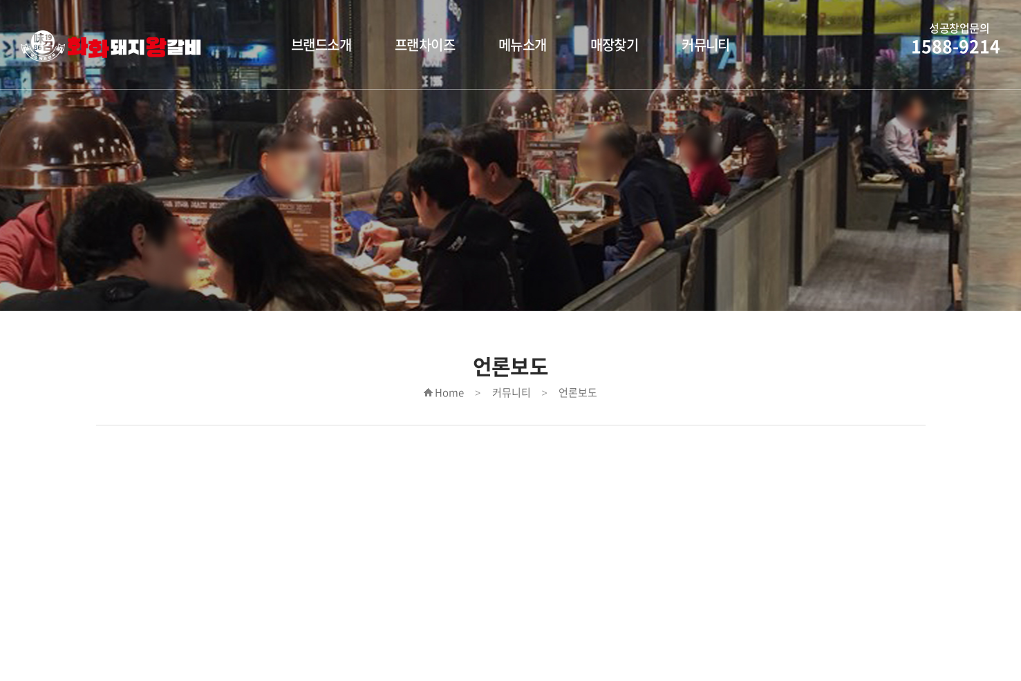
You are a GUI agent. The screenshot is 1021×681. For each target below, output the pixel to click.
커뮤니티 (706, 45)
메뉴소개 (522, 45)
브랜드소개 (321, 45)
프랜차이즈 (425, 45)
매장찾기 (614, 45)
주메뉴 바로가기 (0, 0)
